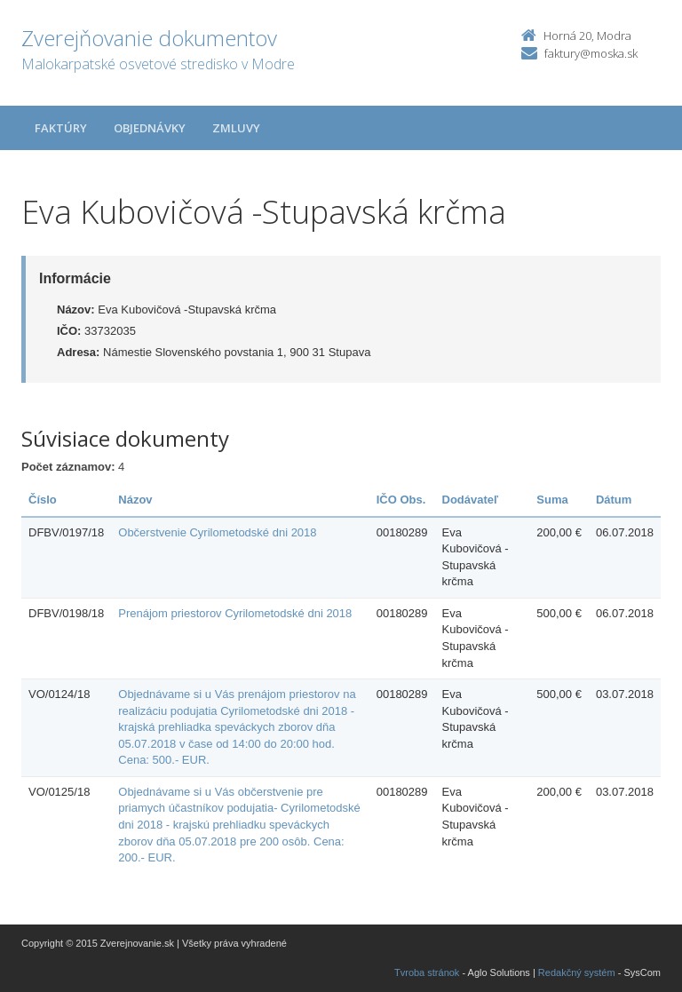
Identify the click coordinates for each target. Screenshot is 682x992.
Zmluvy (236, 128)
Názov (135, 499)
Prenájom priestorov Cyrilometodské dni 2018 (235, 613)
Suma (551, 499)
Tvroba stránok (426, 972)
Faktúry (61, 128)
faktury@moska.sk (591, 53)
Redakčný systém (576, 972)
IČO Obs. (401, 499)
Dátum (613, 499)
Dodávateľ (470, 499)
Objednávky (150, 128)
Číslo (42, 499)
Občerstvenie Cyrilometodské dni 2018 (217, 532)
